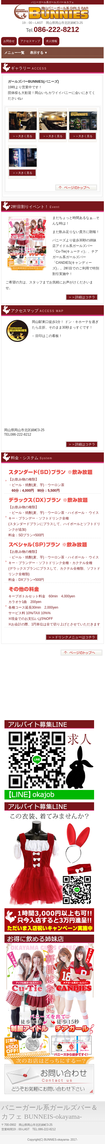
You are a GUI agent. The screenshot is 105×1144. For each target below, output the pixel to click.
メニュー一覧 (26, 53)
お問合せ (9, 41)
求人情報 (51, 41)
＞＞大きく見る (22, 136)
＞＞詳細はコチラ (81, 297)
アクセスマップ (30, 41)
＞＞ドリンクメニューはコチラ (71, 637)
